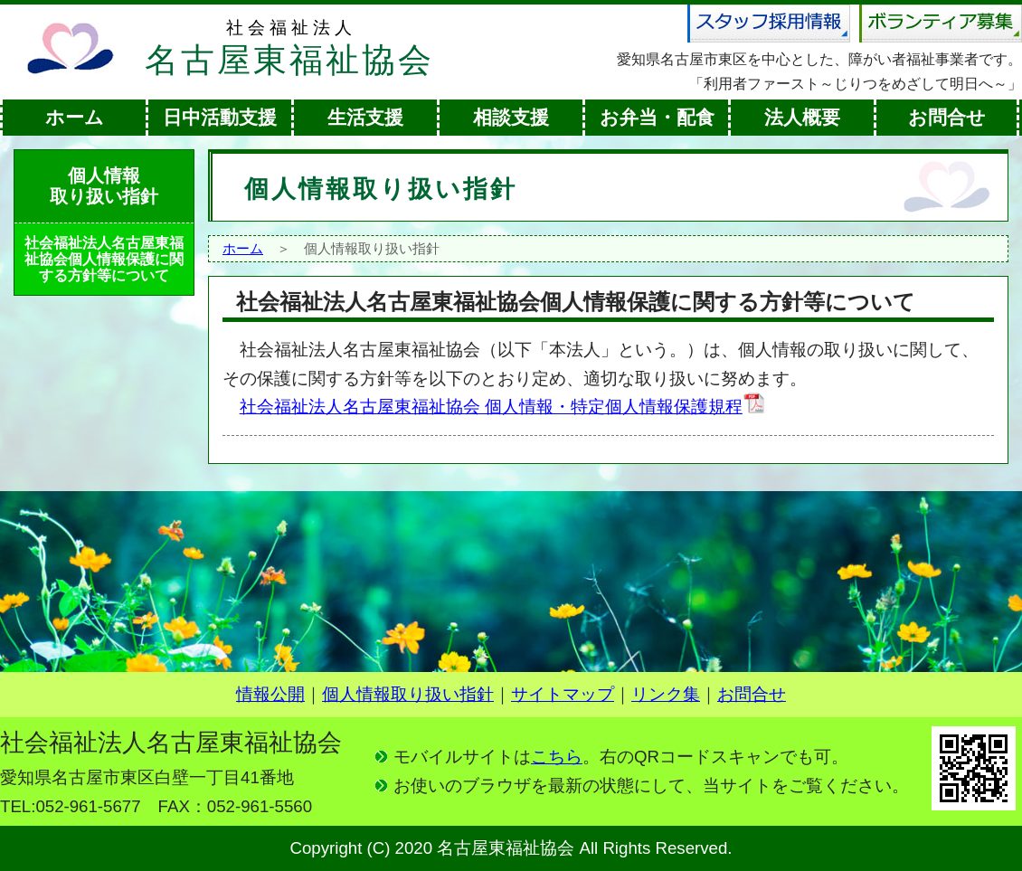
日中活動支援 (220, 117)
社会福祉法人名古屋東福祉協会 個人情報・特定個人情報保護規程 (503, 406)
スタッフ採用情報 (768, 24)
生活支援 (365, 117)
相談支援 (511, 117)
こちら (556, 756)
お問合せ (947, 117)
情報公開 (270, 694)
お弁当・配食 (657, 117)
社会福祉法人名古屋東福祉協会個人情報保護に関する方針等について (104, 259)
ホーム (74, 117)
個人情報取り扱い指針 (408, 694)
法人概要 (802, 117)
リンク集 (665, 694)
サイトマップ (562, 694)
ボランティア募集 (940, 24)
